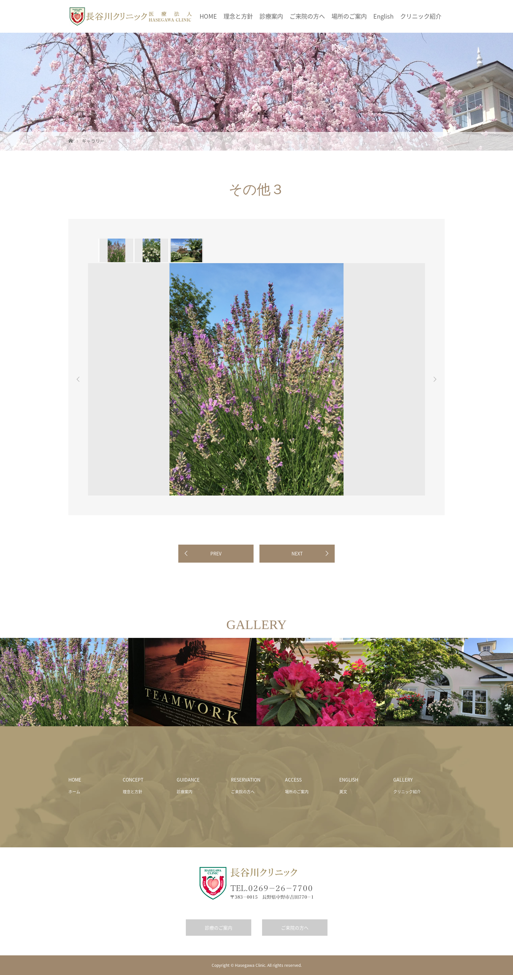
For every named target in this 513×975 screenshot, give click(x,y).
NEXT (297, 553)
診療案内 (271, 16)
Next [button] (435, 379)
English (383, 16)
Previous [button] (78, 379)
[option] (115, 250)
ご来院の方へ (307, 16)
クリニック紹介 (420, 16)
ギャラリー (93, 140)
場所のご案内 (349, 16)
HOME (208, 16)
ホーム (74, 792)
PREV (215, 553)
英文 (343, 792)
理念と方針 (238, 16)
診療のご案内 (218, 927)
